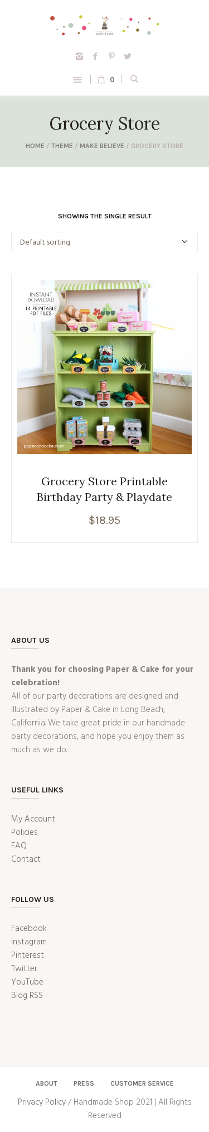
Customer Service (142, 1083)
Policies (24, 832)
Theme (62, 146)
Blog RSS (27, 995)
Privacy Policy (42, 1102)
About (46, 1083)
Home (35, 146)
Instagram (29, 942)
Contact (26, 859)
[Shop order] (104, 241)
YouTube (27, 982)
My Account (33, 819)
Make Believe (102, 146)
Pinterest (27, 955)
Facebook (29, 928)
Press (84, 1083)
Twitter (24, 969)
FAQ (19, 846)
